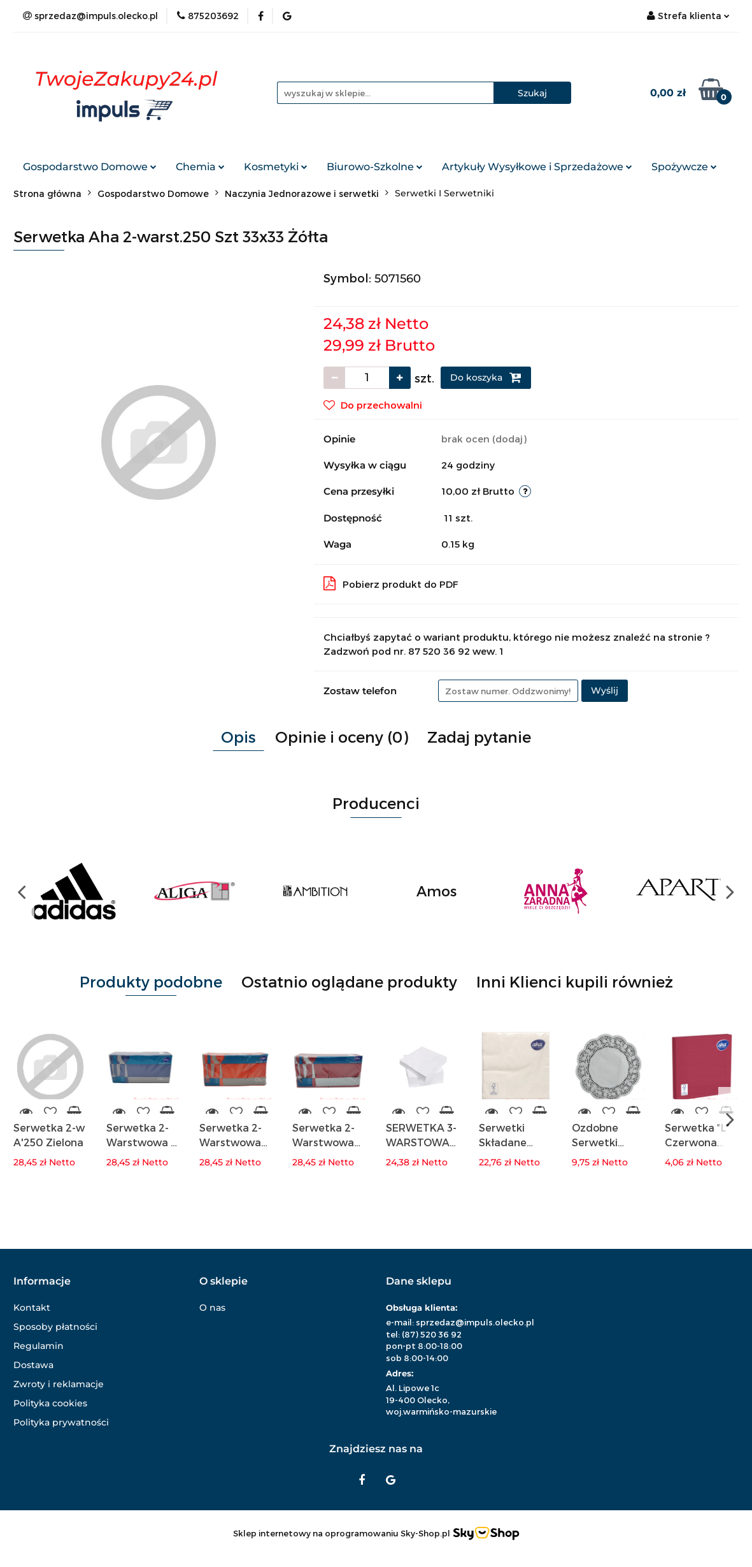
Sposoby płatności (55, 1326)
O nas (212, 1307)
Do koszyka (485, 377)
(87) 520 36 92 (432, 1334)
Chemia (200, 167)
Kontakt (31, 1307)
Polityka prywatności (61, 1422)
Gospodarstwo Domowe (90, 167)
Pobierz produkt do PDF (390, 583)
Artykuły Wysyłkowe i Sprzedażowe (537, 167)
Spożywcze (684, 167)
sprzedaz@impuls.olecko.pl (475, 1322)
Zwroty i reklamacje (58, 1384)
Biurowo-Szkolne (375, 167)
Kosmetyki (276, 167)
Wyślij (604, 690)
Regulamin (38, 1346)
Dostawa (33, 1365)
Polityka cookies (50, 1403)
